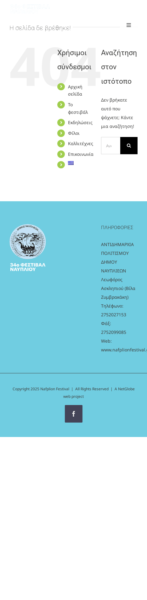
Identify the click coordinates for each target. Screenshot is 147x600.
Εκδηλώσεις (80, 122)
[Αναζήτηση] (129, 145)
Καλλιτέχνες (80, 143)
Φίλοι (74, 133)
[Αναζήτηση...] (110, 145)
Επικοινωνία (80, 154)
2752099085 (113, 332)
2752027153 (113, 315)
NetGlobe (126, 389)
